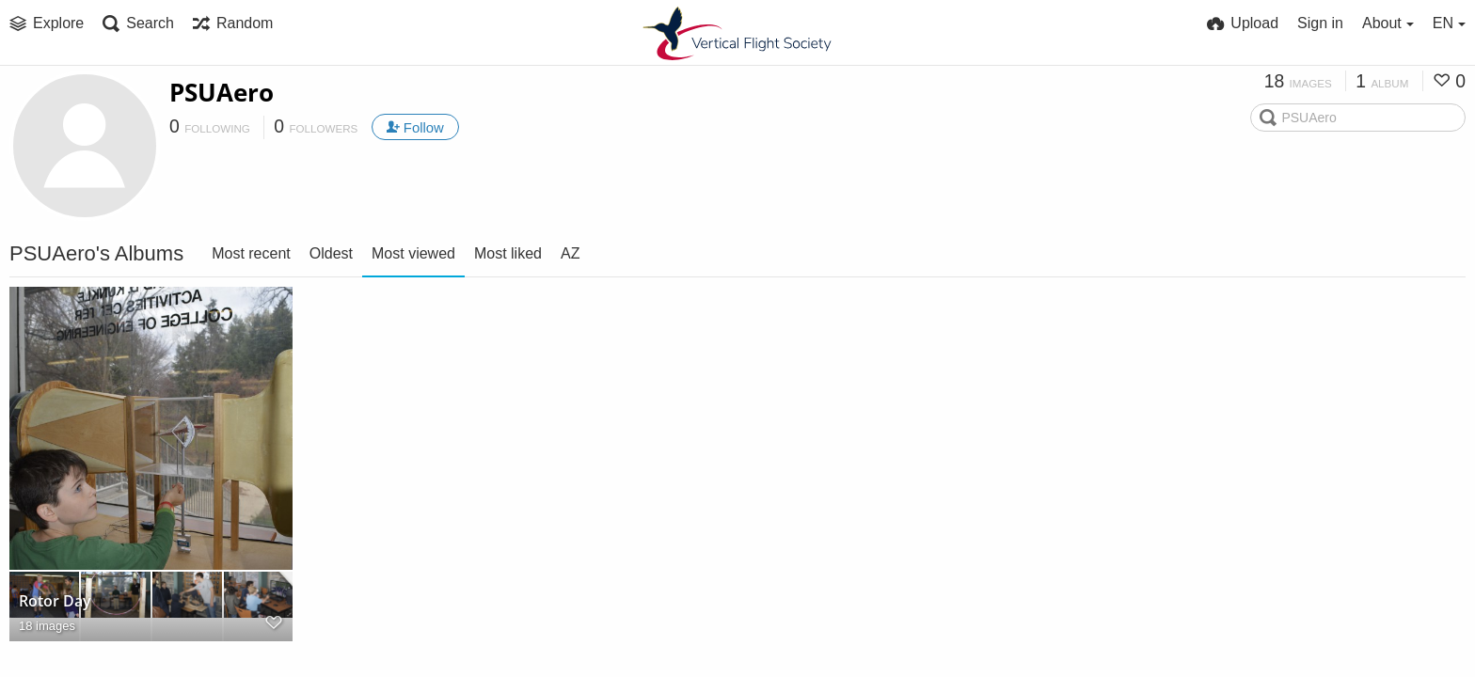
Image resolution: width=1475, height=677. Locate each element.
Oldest (331, 253)
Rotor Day (55, 601)
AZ (570, 253)
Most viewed (413, 253)
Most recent (251, 253)
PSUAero (221, 92)
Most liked (508, 253)
